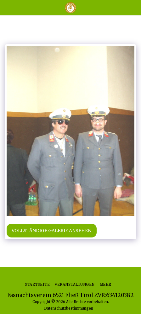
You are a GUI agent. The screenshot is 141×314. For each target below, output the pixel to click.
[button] (7, 7)
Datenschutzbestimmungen (68, 308)
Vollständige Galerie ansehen (51, 230)
